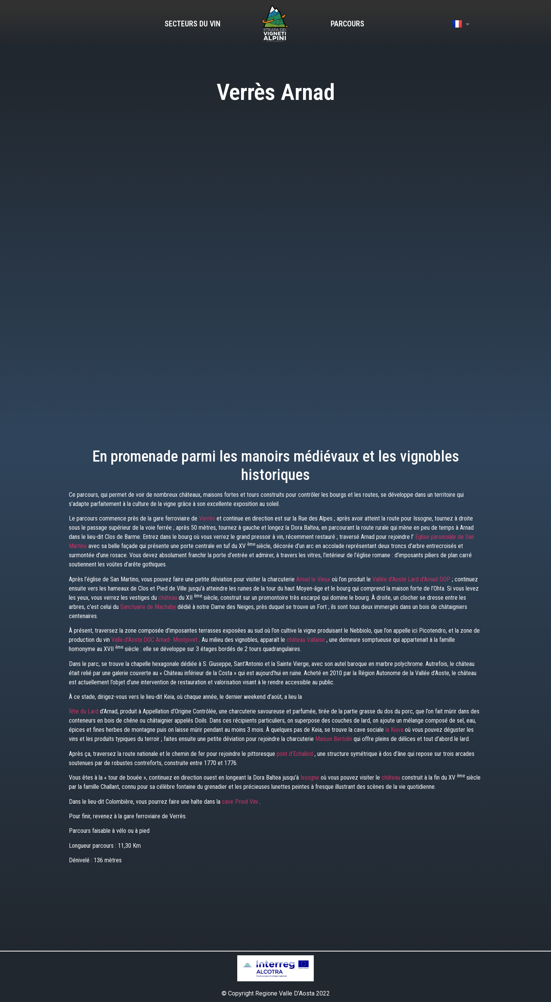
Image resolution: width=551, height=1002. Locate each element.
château (168, 597)
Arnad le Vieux (314, 579)
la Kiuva (395, 729)
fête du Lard (84, 711)
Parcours (347, 23)
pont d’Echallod (296, 753)
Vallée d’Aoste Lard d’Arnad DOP (412, 579)
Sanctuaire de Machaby (149, 606)
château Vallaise (306, 639)
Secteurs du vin (192, 23)
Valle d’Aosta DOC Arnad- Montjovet (155, 639)
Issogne (310, 777)
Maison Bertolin (334, 739)
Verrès (208, 518)
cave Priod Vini (240, 801)
